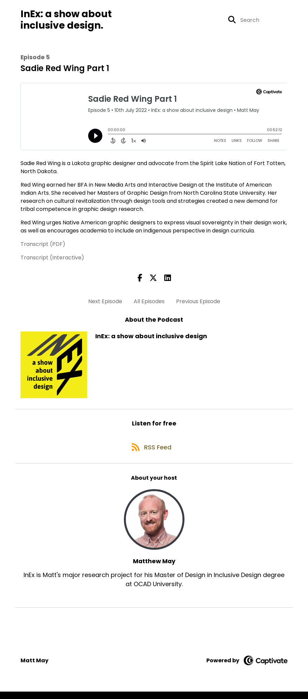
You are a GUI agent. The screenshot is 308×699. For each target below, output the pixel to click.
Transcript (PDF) (43, 247)
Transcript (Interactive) (52, 261)
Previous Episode (198, 304)
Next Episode (105, 304)
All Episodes (149, 304)
